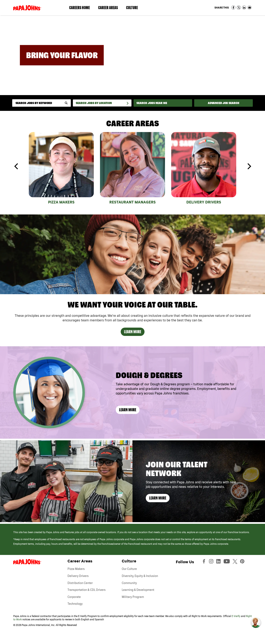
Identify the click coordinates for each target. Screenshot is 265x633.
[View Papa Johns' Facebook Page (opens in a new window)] (204, 562)
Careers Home (79, 7)
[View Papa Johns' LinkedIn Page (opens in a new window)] (219, 562)
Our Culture (129, 569)
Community (129, 583)
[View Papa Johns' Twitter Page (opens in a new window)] (235, 562)
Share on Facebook (233, 7)
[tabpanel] (61, 169)
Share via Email (249, 7)
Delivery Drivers (203, 202)
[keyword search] (41, 103)
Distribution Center (80, 583)
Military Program (133, 597)
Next (249, 166)
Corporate (74, 597)
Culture (134, 8)
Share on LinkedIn (244, 7)
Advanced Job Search (223, 103)
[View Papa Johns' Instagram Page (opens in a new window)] (211, 562)
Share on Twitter (239, 7)
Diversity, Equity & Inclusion (140, 576)
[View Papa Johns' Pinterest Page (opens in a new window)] (243, 562)
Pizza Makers (61, 202)
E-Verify (236, 616)
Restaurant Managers (132, 202)
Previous (16, 166)
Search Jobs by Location (94, 103)
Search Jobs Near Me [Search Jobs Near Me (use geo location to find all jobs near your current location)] (151, 103)
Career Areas (110, 8)
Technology (75, 603)
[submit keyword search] (66, 103)
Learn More (132, 331)
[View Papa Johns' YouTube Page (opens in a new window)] (228, 562)
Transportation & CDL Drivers (86, 589)
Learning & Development (138, 589)
